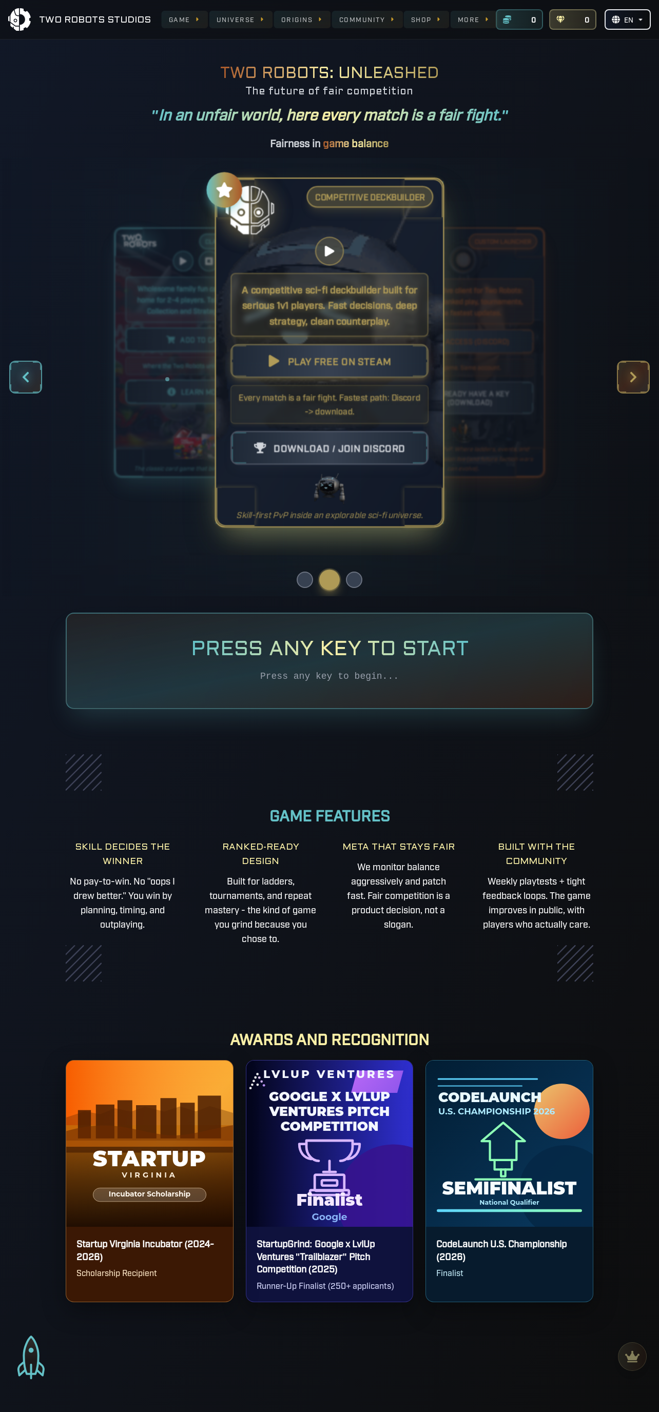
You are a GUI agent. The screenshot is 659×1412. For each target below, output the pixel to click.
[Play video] (183, 260)
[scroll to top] (31, 1361)
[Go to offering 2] (329, 580)
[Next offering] (633, 377)
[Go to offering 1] (305, 580)
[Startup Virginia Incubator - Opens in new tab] (149, 1181)
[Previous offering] (25, 377)
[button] (329, 352)
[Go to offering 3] (354, 580)
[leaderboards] (632, 1356)
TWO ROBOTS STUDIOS (95, 20)
